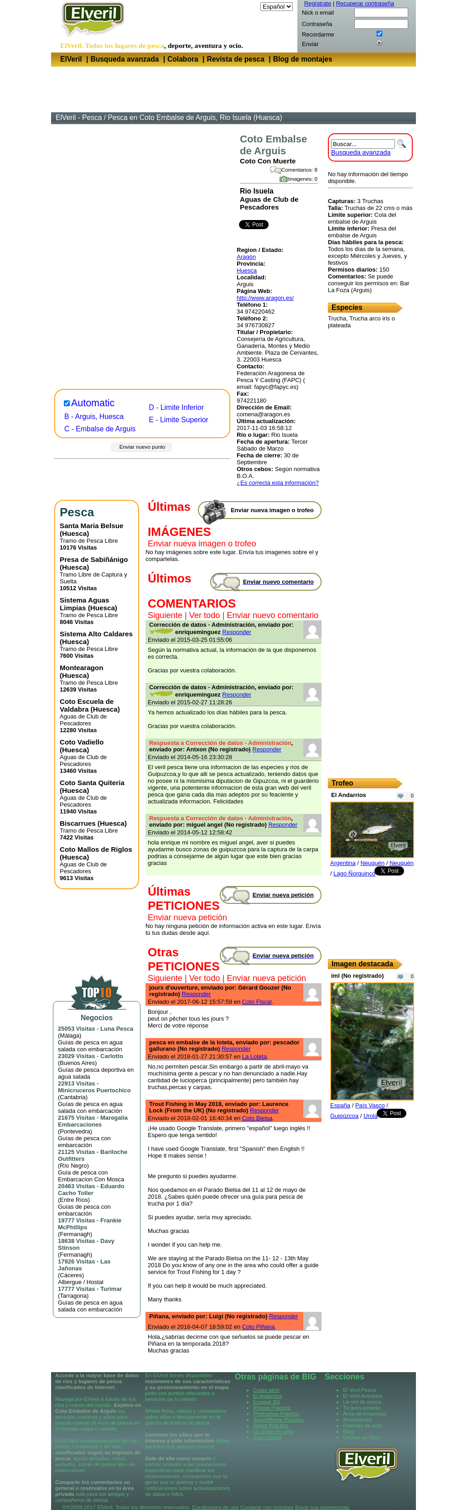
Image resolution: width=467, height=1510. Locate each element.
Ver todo (204, 615)
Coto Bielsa (257, 1118)
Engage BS (266, 1402)
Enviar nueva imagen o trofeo (202, 543)
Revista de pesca (236, 59)
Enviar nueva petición (187, 917)
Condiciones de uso (215, 1507)
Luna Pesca (116, 1028)
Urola (370, 1115)
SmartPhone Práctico (278, 1419)
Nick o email (318, 12)
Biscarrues (78, 823)
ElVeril (71, 59)
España (340, 1105)
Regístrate (317, 3)
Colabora (182, 59)
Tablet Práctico (270, 1425)
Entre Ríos (74, 1199)
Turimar (111, 1288)
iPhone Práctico (272, 1407)
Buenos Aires (77, 1062)
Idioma (250, 6)
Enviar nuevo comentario (272, 615)
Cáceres (71, 1275)
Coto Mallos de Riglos (96, 849)
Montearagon (81, 667)
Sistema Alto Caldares (96, 634)
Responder (236, 632)
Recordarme (318, 34)
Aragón (246, 256)
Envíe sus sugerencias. (322, 1507)
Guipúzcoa (344, 1115)
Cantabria (72, 1097)
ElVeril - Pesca (79, 117)
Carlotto (111, 1056)
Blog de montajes (302, 59)
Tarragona (73, 1295)
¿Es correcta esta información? (278, 482)
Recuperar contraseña (365, 3)
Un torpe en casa (273, 1431)
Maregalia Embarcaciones (93, 1121)
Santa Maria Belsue (91, 526)
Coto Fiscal (257, 1001)
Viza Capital (267, 1437)
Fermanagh (75, 1234)
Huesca (247, 270)
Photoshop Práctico (276, 1413)
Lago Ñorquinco (354, 873)
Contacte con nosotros (267, 1507)
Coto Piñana (258, 1326)
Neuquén (373, 863)
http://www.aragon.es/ (265, 297)
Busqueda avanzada (124, 59)
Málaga (69, 1035)
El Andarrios (267, 1396)
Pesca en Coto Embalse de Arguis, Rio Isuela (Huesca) (195, 117)
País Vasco (370, 1105)
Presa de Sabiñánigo (94, 559)
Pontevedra (75, 1131)
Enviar (310, 44)
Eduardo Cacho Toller (91, 1189)
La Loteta (254, 1056)
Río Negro (73, 1165)
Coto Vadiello (82, 742)
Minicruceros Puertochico (94, 1090)
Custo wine (266, 1390)
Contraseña (317, 24)
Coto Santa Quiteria (92, 782)
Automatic (92, 403)
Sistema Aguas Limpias (84, 604)
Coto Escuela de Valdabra (87, 705)
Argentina (343, 863)
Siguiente (165, 615)
